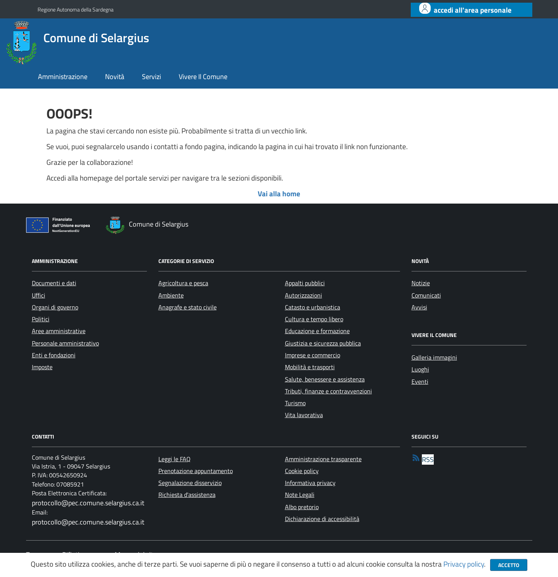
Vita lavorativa (304, 414)
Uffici (38, 295)
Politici (40, 319)
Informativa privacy (310, 482)
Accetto (508, 565)
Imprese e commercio (312, 355)
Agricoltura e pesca (183, 283)
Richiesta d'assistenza (187, 494)
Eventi (420, 381)
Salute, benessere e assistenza (325, 379)
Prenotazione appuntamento (195, 470)
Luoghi (420, 369)
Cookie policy (302, 470)
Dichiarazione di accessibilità (322, 518)
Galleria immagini (434, 357)
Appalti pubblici (305, 283)
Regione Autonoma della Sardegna (76, 9)
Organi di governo (55, 307)
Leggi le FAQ (174, 459)
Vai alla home (279, 193)
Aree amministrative (59, 330)
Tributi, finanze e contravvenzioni (328, 391)
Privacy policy (463, 564)
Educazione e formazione (317, 330)
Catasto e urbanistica (312, 307)
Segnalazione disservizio (190, 482)
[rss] (423, 459)
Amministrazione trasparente (323, 459)
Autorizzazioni (303, 295)
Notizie (421, 283)
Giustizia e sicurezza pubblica (323, 343)
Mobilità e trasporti (310, 367)
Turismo (295, 403)
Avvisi (419, 307)
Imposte (42, 367)
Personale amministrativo (65, 343)
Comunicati (426, 295)
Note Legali (299, 494)
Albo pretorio (302, 506)
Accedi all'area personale (473, 10)
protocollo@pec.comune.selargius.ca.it (88, 503)
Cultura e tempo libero (314, 319)
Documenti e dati (54, 283)
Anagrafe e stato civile (187, 307)
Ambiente (171, 295)
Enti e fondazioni (54, 355)
